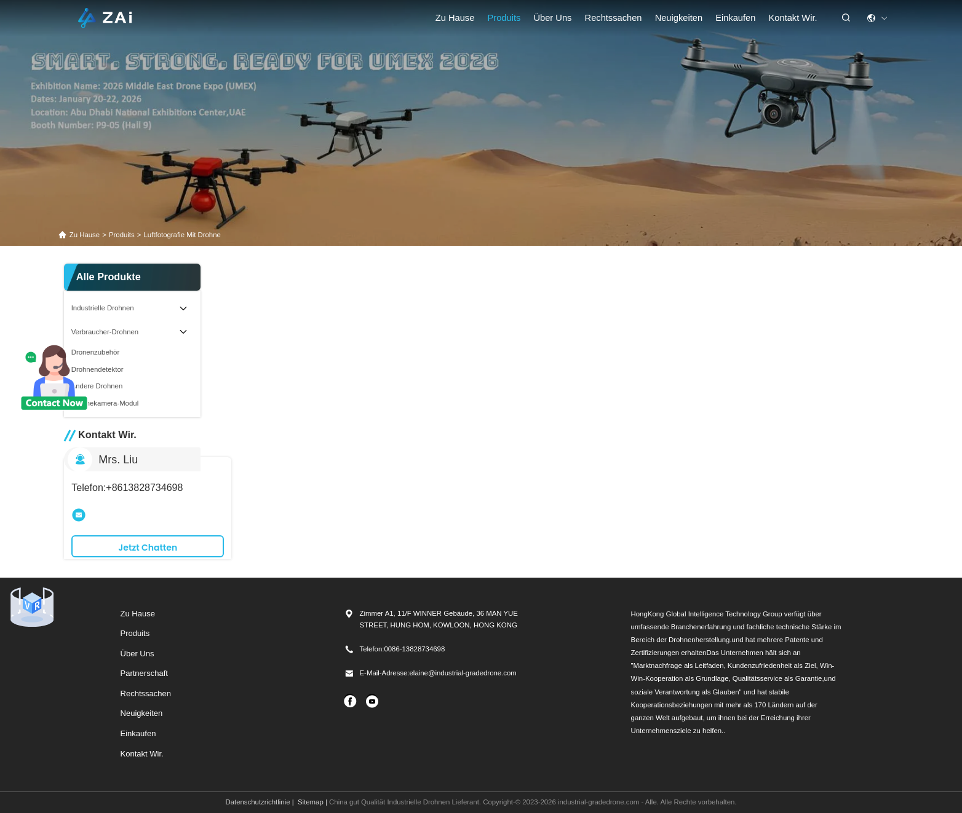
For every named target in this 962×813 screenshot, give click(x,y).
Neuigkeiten (678, 18)
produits (122, 234)
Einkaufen (138, 733)
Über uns (552, 18)
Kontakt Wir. (793, 18)
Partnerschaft (144, 673)
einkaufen (735, 18)
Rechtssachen (146, 693)
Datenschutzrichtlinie (257, 802)
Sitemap (311, 802)
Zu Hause (455, 18)
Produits (504, 18)
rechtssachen (613, 18)
